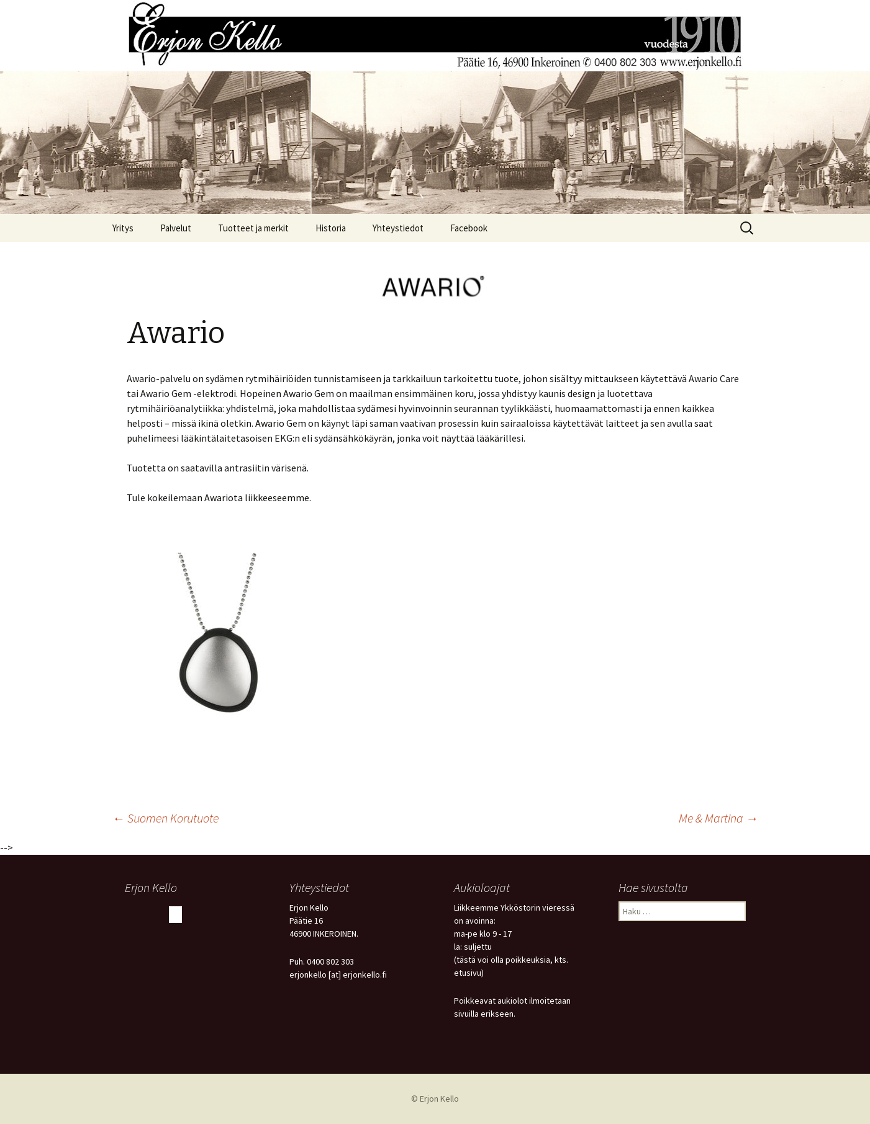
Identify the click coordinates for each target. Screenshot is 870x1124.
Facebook (468, 228)
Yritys (123, 228)
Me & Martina (718, 818)
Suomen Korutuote (165, 818)
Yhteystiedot (398, 228)
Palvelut (175, 228)
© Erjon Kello (435, 1098)
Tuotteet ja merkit (253, 228)
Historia (330, 228)
